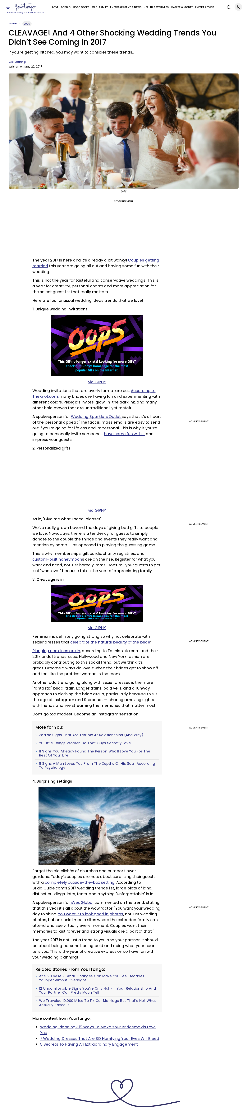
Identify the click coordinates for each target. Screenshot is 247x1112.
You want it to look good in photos (90, 914)
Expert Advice (204, 7)
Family (103, 7)
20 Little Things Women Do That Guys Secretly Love (85, 743)
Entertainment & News (125, 7)
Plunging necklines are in (56, 650)
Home (13, 23)
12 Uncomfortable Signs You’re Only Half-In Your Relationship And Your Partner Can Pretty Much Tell (97, 990)
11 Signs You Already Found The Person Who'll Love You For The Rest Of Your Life (94, 753)
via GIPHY (97, 382)
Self (94, 7)
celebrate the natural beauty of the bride (110, 642)
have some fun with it (124, 433)
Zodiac (66, 7)
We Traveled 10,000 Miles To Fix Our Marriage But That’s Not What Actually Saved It (97, 1003)
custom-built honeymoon (57, 559)
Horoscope (81, 7)
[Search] (228, 6)
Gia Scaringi (17, 62)
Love (55, 7)
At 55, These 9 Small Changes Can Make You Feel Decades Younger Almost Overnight (91, 978)
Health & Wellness (156, 7)
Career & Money (182, 7)
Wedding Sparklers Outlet (96, 416)
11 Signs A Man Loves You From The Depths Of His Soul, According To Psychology (97, 765)
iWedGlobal (82, 902)
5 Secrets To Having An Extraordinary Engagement (89, 1044)
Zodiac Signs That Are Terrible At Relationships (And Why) (91, 735)
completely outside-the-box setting (80, 882)
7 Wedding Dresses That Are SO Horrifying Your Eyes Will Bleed (99, 1038)
